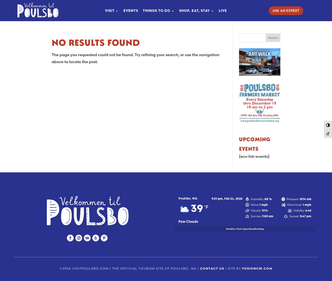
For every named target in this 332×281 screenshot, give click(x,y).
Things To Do (156, 11)
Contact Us (212, 268)
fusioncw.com (257, 268)
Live (223, 11)
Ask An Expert (286, 10)
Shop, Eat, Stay (194, 11)
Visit (110, 11)
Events (130, 11)
